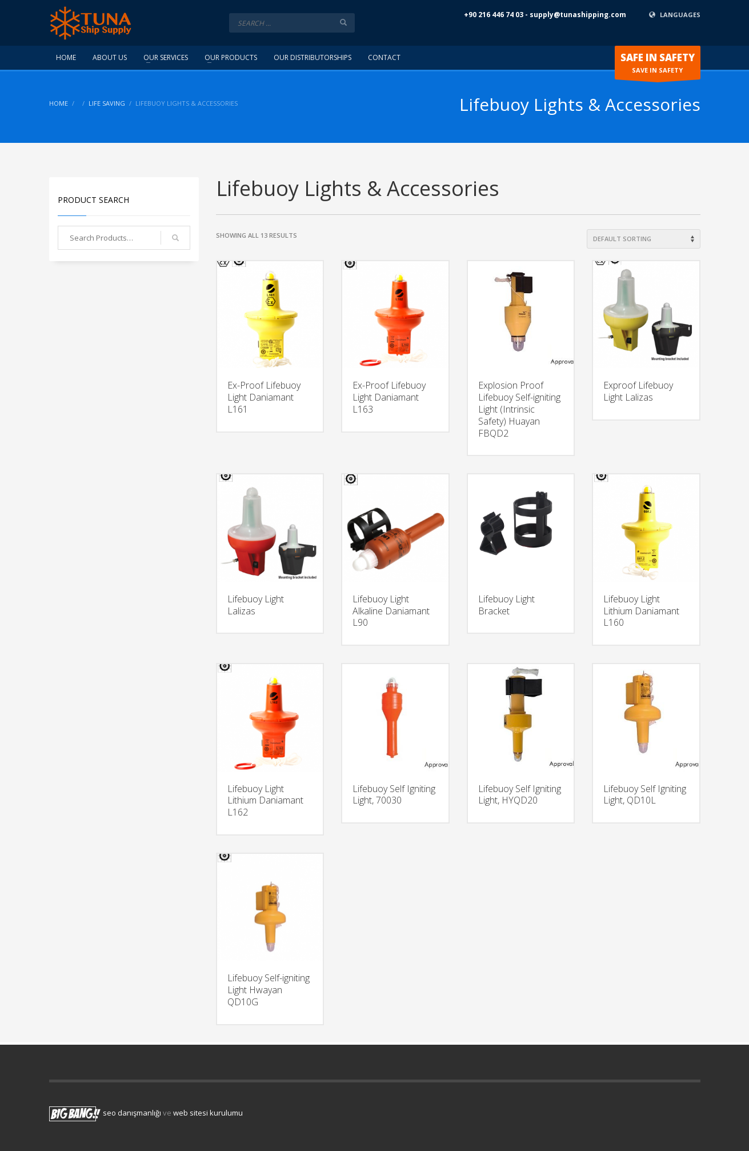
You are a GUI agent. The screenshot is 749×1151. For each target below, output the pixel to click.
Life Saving (107, 103)
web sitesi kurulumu (208, 1113)
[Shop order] (643, 239)
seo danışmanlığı (132, 1113)
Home (58, 103)
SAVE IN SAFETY (657, 65)
